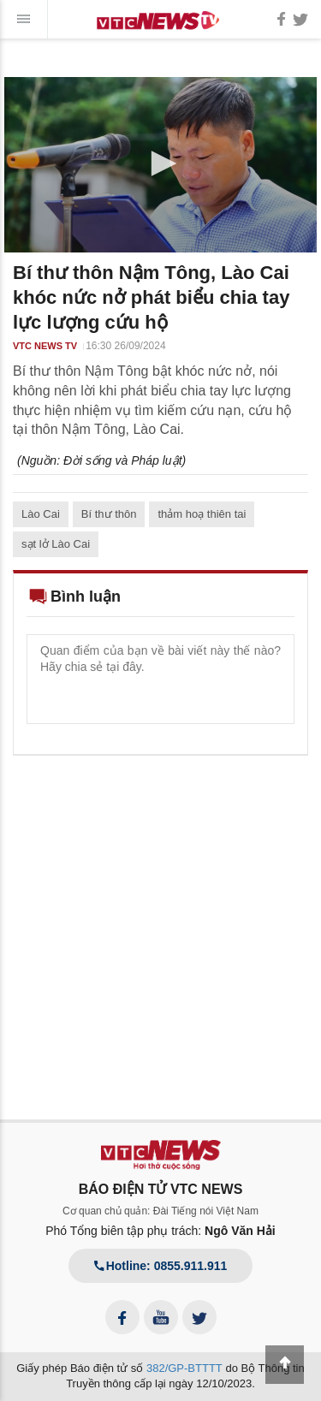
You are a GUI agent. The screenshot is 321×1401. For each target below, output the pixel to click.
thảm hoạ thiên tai (202, 514)
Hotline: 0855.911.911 (161, 1266)
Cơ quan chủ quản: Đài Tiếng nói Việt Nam (160, 1211)
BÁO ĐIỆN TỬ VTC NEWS (161, 1189)
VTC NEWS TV (45, 346)
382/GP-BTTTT (184, 1368)
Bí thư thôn (109, 514)
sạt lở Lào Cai (55, 543)
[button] (161, 163)
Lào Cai (40, 514)
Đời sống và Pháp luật (122, 460)
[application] (160, 164)
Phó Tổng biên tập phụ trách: (160, 1231)
